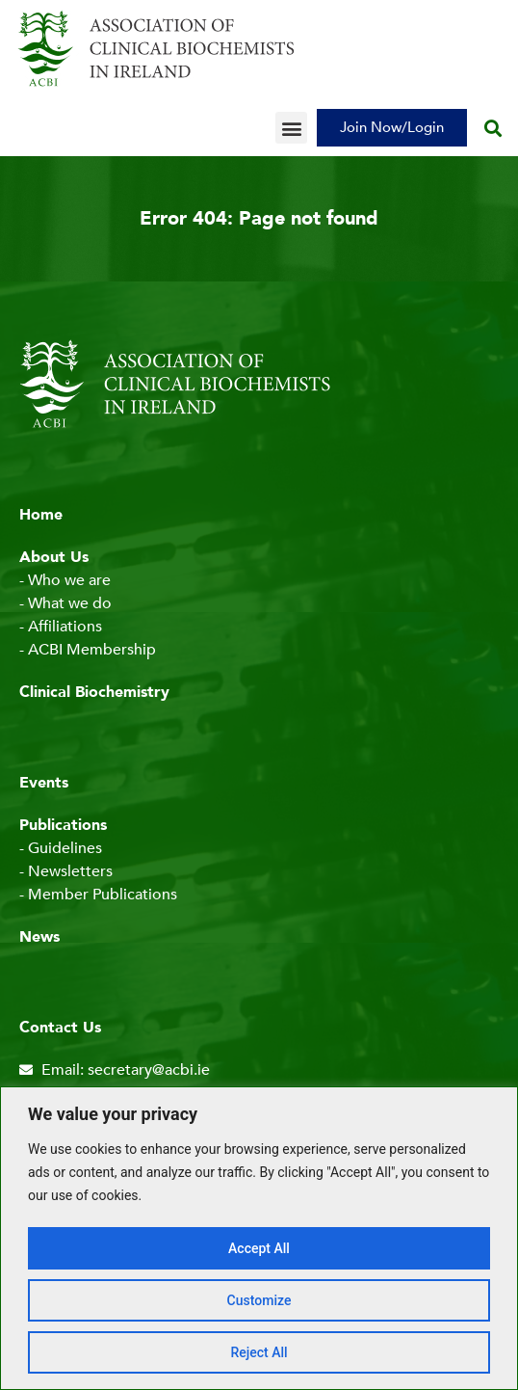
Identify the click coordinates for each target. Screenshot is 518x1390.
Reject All (258, 1352)
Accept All (259, 1248)
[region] (259, 1238)
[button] (291, 128)
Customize (259, 1300)
